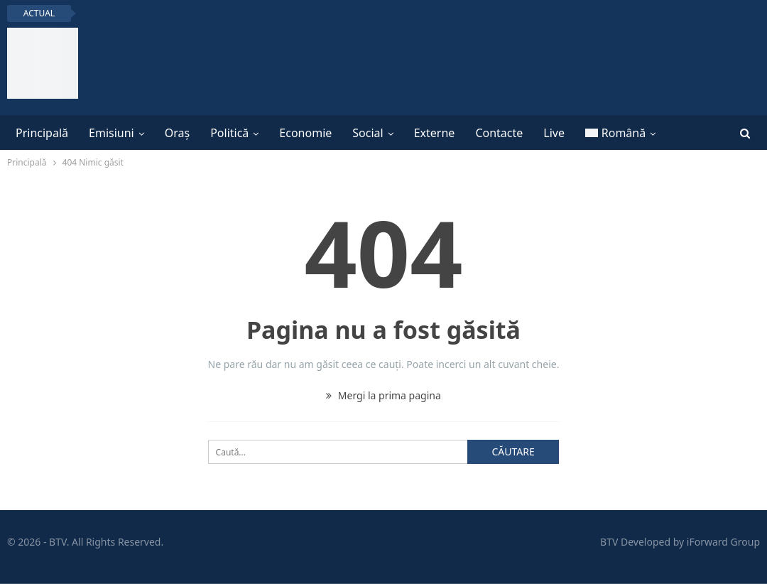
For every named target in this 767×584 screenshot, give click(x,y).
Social (367, 133)
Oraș (177, 133)
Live (554, 133)
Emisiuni (111, 133)
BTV (609, 541)
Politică (229, 133)
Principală (42, 133)
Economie (305, 133)
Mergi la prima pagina (383, 395)
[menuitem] (620, 133)
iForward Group (723, 541)
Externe (434, 133)
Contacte (499, 133)
